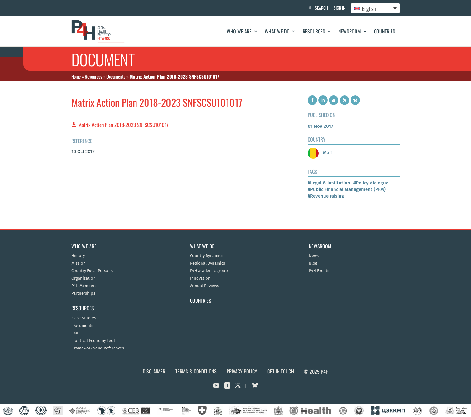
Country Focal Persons (92, 271)
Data (76, 333)
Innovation (200, 278)
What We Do (277, 31)
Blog (313, 263)
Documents (115, 76)
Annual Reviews (204, 286)
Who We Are (239, 31)
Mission (78, 263)
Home (76, 76)
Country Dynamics (206, 256)
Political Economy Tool (93, 340)
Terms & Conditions (196, 371)
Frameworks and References (98, 348)
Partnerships (83, 293)
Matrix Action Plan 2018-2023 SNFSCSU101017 (123, 125)
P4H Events (319, 271)
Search (320, 7)
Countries (384, 31)
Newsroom (349, 31)
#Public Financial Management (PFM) (347, 189)
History (78, 256)
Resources (314, 31)
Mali (320, 153)
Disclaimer (154, 371)
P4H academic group (209, 271)
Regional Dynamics (207, 263)
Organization (83, 278)
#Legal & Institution (329, 183)
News (314, 256)
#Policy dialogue (370, 183)
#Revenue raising (326, 196)
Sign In (339, 7)
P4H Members (83, 286)
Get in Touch (280, 371)
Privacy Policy (242, 371)
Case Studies (84, 318)
